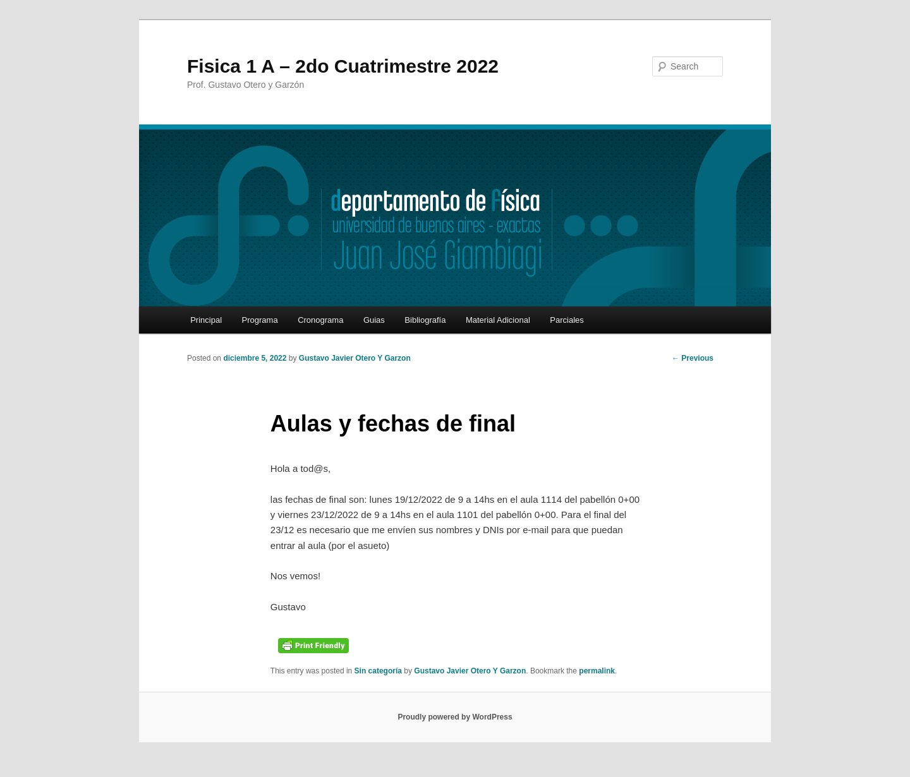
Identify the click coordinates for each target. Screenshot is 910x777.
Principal (206, 320)
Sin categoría (378, 670)
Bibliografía (425, 320)
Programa (260, 320)
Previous (692, 358)
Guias (374, 320)
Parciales (566, 320)
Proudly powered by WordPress (454, 717)
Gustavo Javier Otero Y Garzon (355, 358)
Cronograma (320, 320)
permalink (597, 670)
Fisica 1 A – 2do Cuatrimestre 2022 (343, 66)
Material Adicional (498, 320)
